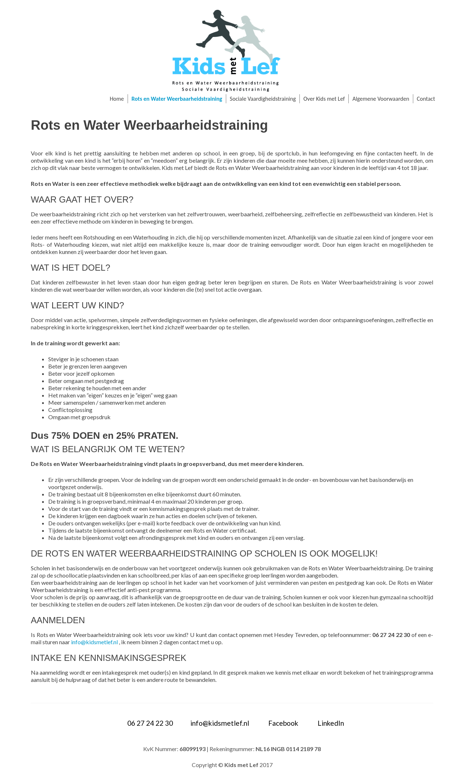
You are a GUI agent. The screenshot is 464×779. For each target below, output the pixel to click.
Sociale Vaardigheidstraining (263, 98)
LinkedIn (331, 723)
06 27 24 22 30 (150, 723)
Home (117, 98)
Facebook (283, 723)
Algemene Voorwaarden (380, 98)
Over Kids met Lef (324, 98)
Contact (426, 98)
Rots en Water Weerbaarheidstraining (177, 98)
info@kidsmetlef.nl (94, 641)
